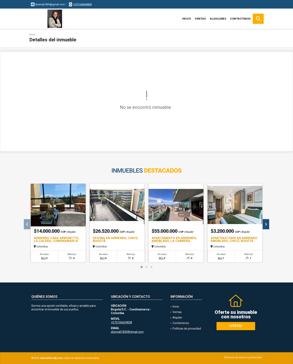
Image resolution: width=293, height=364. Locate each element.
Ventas (200, 18)
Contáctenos (240, 18)
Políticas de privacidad (187, 328)
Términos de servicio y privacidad (243, 357)
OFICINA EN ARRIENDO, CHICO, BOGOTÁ (115, 239)
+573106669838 (82, 4)
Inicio (186, 18)
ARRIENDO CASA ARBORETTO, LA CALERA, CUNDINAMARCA (56, 239)
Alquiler (177, 317)
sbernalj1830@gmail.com (127, 331)
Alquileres (218, 18)
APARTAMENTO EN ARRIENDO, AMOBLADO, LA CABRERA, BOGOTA (174, 241)
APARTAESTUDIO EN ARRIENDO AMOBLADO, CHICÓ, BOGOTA (234, 239)
